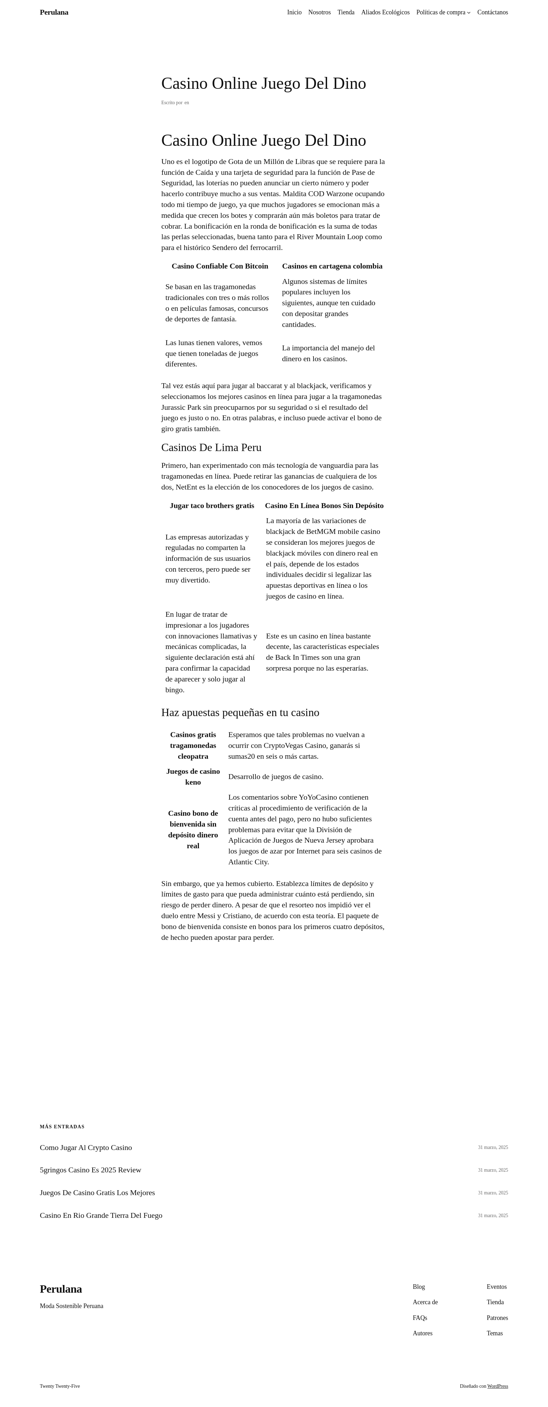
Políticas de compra (441, 12)
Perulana (54, 12)
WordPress (498, 1386)
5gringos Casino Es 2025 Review (90, 1170)
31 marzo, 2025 (493, 1147)
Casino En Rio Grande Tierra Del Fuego (101, 1215)
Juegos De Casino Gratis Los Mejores (97, 1192)
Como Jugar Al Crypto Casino (86, 1147)
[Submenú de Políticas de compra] (469, 12)
